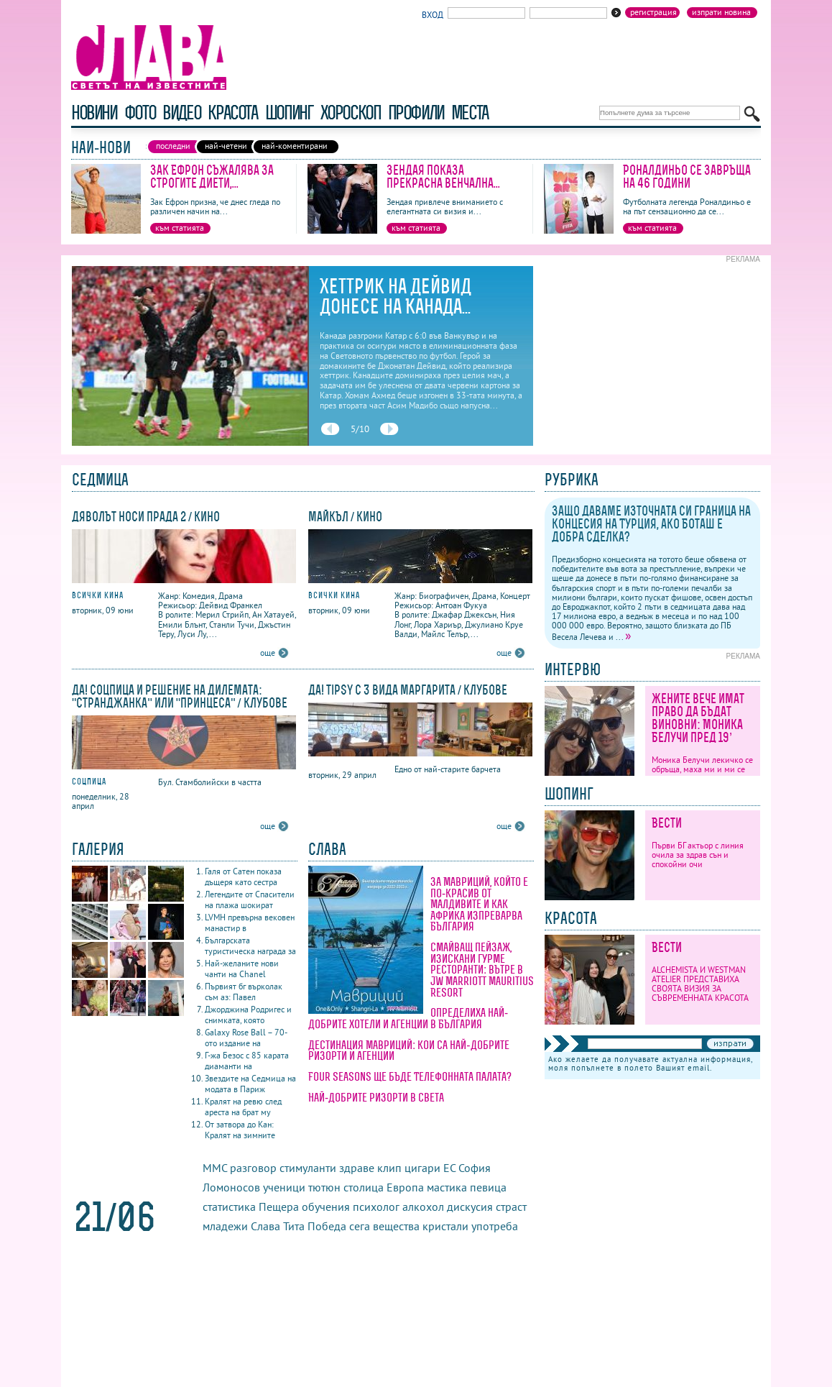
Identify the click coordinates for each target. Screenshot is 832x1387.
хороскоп (350, 112)
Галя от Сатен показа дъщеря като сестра (243, 876)
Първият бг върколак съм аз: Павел (243, 991)
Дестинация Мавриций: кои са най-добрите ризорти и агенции (408, 1050)
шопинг (289, 112)
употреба (494, 1226)
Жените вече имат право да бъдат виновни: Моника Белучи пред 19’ (698, 718)
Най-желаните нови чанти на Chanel (242, 968)
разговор (253, 1168)
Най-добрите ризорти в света (376, 1097)
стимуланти (307, 1168)
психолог (376, 1206)
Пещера (279, 1206)
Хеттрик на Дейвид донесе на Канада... (395, 296)
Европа (405, 1187)
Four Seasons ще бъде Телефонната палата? (410, 1076)
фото (140, 112)
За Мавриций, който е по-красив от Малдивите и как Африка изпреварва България (479, 903)
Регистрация (653, 12)
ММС (215, 1168)
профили (416, 112)
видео (181, 112)
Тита (294, 1226)
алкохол (423, 1206)
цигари (422, 1168)
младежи (225, 1226)
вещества (396, 1226)
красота (232, 112)
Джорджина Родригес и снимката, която (248, 1014)
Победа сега (339, 1226)
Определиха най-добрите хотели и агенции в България (408, 1018)
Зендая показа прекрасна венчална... (443, 176)
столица (363, 1187)
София (474, 1168)
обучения (326, 1206)
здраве (356, 1168)
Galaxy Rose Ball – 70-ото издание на (246, 1037)
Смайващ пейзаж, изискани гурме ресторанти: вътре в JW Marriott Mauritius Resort (482, 969)
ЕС (449, 1168)
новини (94, 112)
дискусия (470, 1206)
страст (511, 1206)
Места (470, 112)
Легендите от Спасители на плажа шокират (250, 899)
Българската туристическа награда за (250, 945)
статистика (229, 1206)
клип (389, 1168)
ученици (284, 1187)
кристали (445, 1226)
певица (488, 1187)
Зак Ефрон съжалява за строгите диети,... (212, 176)
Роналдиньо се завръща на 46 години (687, 176)
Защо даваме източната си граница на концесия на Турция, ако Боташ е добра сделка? (651, 524)
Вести (667, 823)
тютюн (324, 1187)
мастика (447, 1187)
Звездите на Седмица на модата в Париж (250, 1083)
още (267, 652)
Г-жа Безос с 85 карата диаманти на (247, 1060)
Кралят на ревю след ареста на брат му (243, 1106)
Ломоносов (231, 1187)
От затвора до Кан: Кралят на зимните (240, 1129)
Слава (265, 1226)
